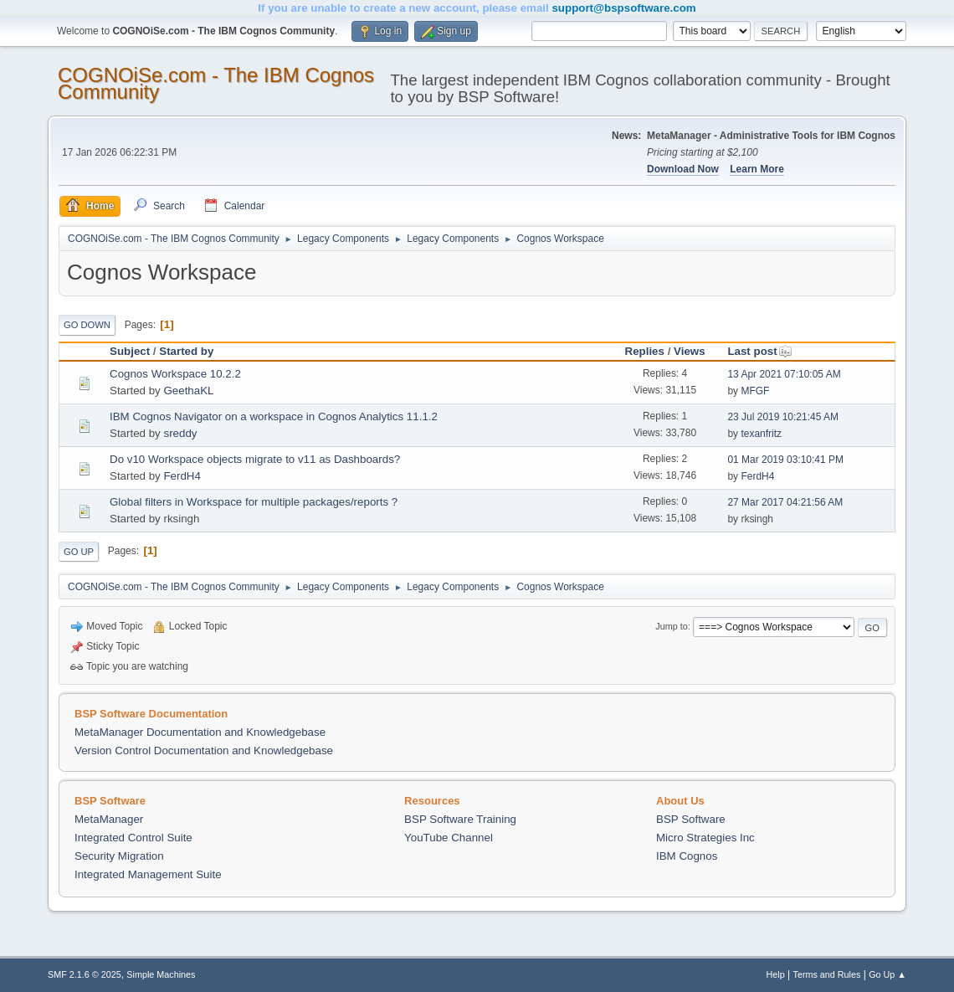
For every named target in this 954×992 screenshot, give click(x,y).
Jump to (671, 626)
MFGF (755, 391)
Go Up (79, 552)
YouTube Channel (448, 837)
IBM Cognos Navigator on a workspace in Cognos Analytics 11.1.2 (274, 416)
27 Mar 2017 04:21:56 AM (785, 502)
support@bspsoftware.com (623, 8)
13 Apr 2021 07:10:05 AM (783, 374)
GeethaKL (188, 390)
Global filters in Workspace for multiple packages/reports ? (254, 502)
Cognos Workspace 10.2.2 (175, 374)
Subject (130, 351)
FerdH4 (181, 476)
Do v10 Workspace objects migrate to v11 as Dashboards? (255, 459)
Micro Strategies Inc (705, 837)
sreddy (180, 433)
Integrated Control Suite (133, 837)
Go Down (87, 325)
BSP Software (691, 819)
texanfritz (761, 433)
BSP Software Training (460, 819)
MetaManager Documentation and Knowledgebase (200, 732)
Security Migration (119, 856)
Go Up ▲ (887, 974)
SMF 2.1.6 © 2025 (84, 974)
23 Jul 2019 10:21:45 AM (783, 417)
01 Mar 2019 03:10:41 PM (785, 459)
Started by (186, 351)
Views (689, 351)
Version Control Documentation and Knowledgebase (203, 750)
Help (776, 974)
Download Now (683, 169)
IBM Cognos (686, 856)
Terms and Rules (827, 974)
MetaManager (108, 819)
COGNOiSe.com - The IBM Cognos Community (216, 83)
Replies (644, 351)
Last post (759, 351)
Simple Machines (160, 974)
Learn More (757, 169)
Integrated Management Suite (148, 874)
